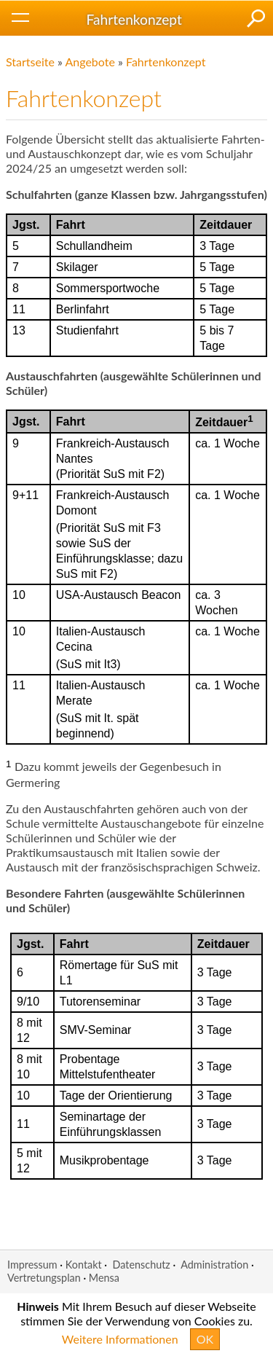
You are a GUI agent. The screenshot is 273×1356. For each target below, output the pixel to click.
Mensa (104, 1277)
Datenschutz (141, 1264)
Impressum (32, 1264)
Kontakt (84, 1264)
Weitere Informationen (120, 1339)
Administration (214, 1264)
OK (205, 1339)
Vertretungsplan (44, 1277)
